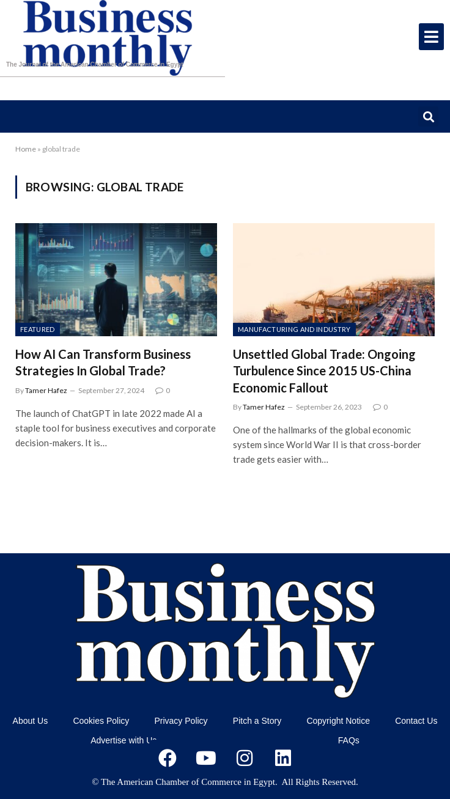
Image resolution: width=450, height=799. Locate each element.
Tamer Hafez (46, 390)
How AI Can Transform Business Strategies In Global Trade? (103, 362)
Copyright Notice (338, 721)
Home (25, 148)
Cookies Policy (101, 721)
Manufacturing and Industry (294, 329)
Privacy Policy (180, 721)
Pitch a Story (257, 721)
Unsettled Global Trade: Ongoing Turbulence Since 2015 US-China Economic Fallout (324, 370)
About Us (30, 721)
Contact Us (416, 721)
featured (37, 329)
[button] (428, 116)
